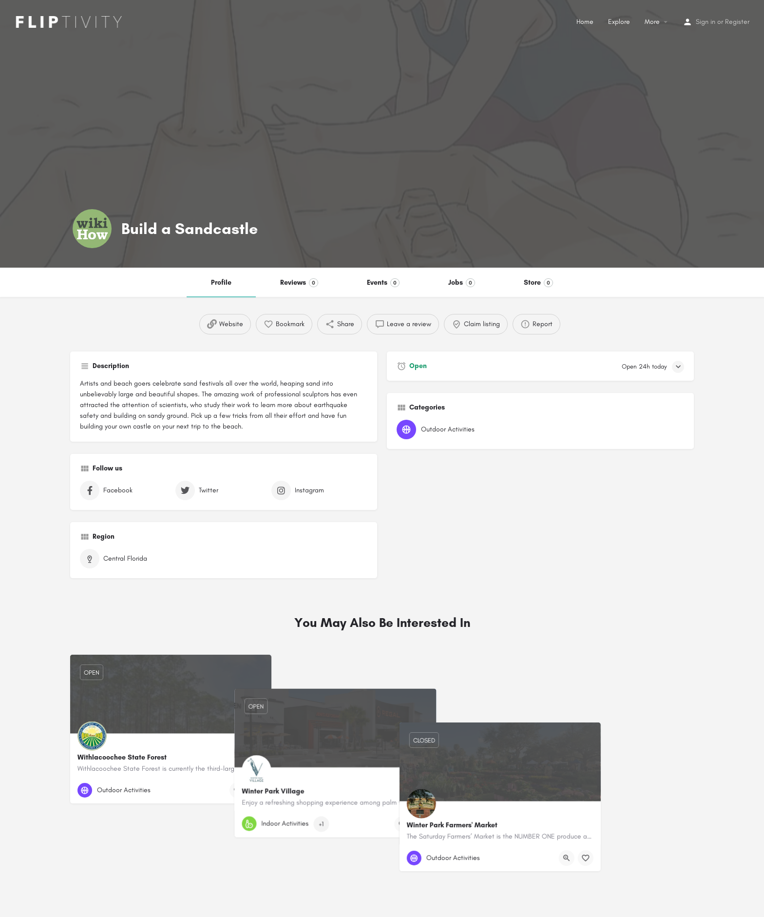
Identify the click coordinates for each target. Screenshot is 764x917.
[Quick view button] (237, 790)
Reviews (299, 282)
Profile (221, 282)
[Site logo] (65, 21)
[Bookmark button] (256, 790)
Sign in (705, 22)
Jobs (461, 282)
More (652, 22)
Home (584, 22)
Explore (619, 22)
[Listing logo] (92, 228)
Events (383, 282)
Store (538, 282)
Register (737, 22)
